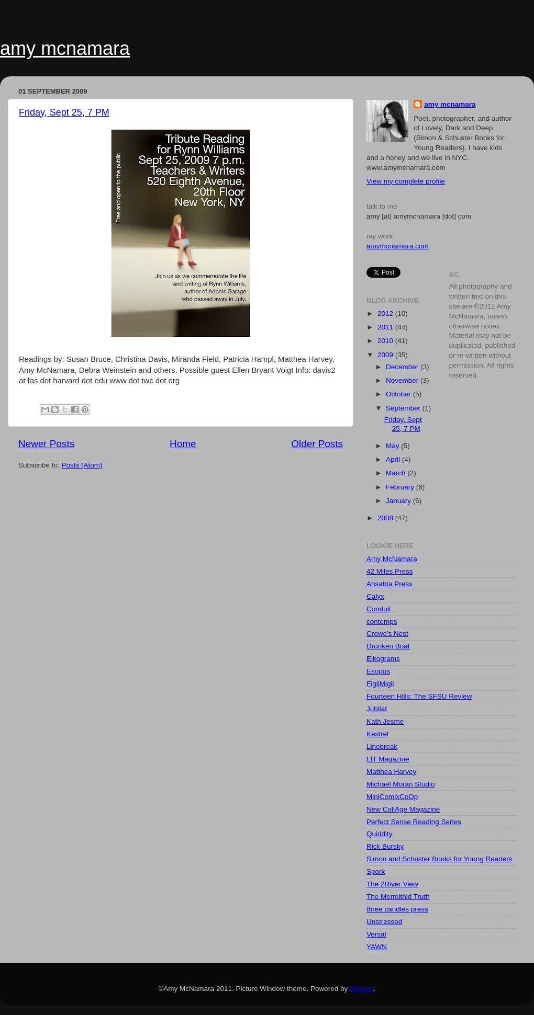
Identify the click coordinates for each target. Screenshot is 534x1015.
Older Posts (317, 443)
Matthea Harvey (391, 771)
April (394, 459)
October (399, 394)
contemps (381, 621)
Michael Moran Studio (400, 784)
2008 (386, 518)
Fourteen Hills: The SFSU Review (419, 696)
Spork (375, 871)
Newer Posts (46, 443)
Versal (376, 934)
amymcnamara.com (397, 246)
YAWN (376, 947)
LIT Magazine (387, 759)
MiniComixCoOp (392, 797)
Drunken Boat (388, 646)
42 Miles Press (389, 571)
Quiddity (379, 834)
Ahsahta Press (389, 584)
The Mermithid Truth (398, 896)
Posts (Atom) (82, 465)
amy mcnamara (65, 48)
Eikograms (383, 659)
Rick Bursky (385, 846)
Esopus (378, 671)
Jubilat (376, 709)
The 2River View (392, 884)
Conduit (378, 609)
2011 (386, 327)
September (404, 408)
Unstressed (384, 922)
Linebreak (381, 746)
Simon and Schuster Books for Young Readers (439, 859)
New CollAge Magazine (403, 809)
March (396, 473)
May (393, 446)
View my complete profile (405, 181)
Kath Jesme (385, 721)
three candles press (397, 909)
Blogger (362, 989)
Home (183, 443)
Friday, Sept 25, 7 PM (64, 112)
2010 (386, 341)
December (403, 367)
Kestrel (377, 734)
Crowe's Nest (387, 633)
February (401, 487)
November (403, 380)
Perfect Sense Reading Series (413, 822)
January (399, 501)
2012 (386, 313)
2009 (386, 355)
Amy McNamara (391, 559)
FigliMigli (380, 684)
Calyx (375, 596)
